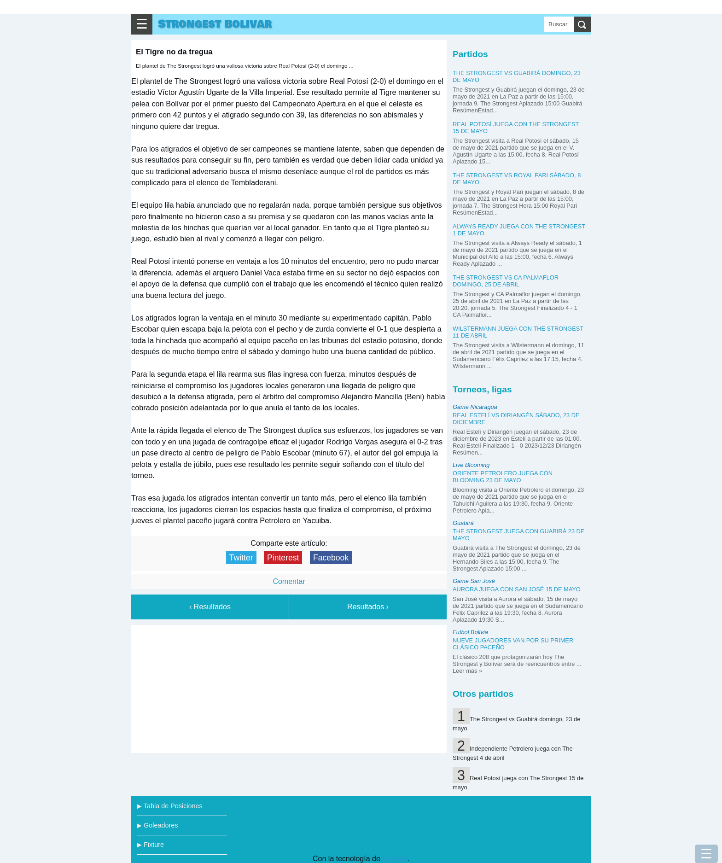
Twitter (241, 557)
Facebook (331, 557)
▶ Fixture (150, 844)
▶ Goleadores (157, 825)
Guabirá (463, 522)
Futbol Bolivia (470, 632)
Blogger (394, 859)
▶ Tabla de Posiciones (170, 806)
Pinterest (283, 557)
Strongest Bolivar (215, 24)
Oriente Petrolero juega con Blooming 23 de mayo (503, 477)
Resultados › (368, 607)
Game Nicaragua (475, 406)
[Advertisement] (289, 687)
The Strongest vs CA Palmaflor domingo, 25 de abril (506, 281)
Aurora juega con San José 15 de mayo (517, 589)
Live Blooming (471, 464)
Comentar (289, 581)
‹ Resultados (210, 607)
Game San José (474, 580)
